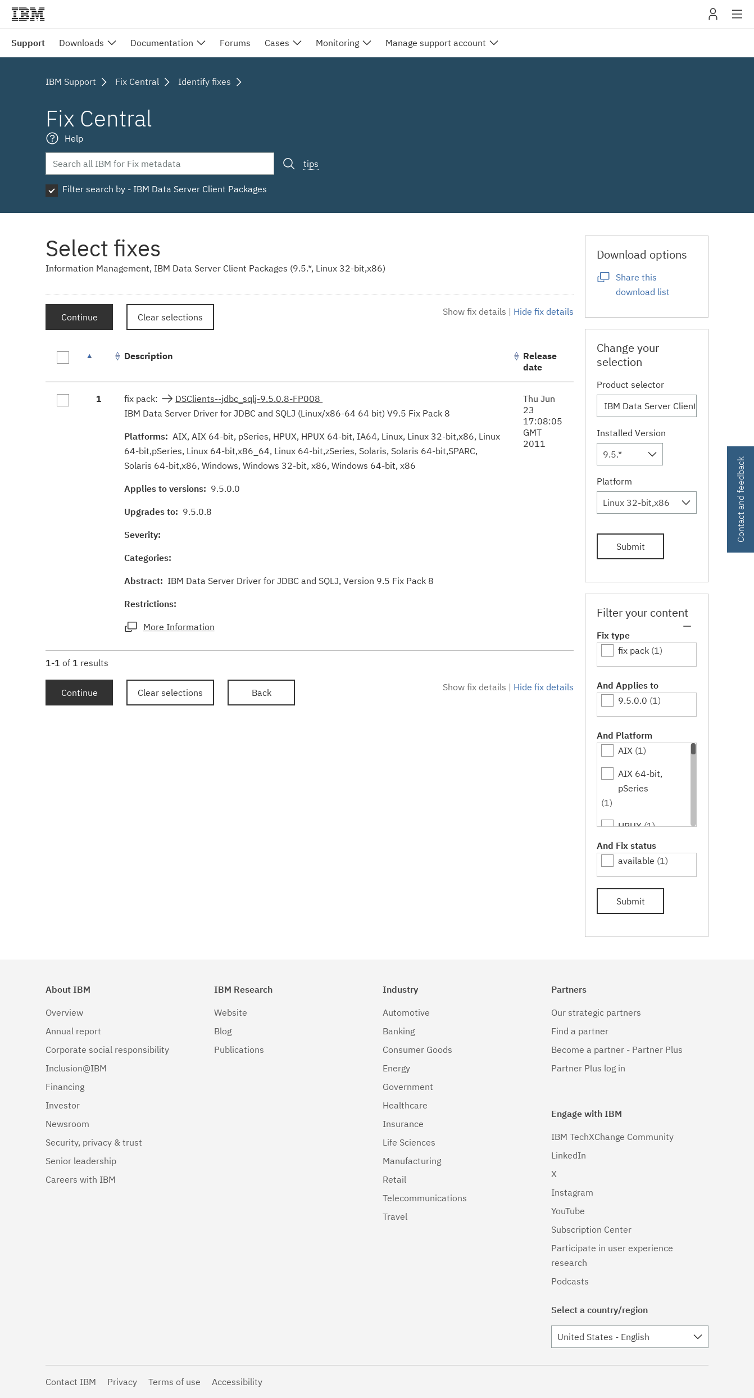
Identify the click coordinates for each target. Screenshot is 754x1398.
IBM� (28, 14)
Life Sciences (409, 1142)
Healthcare (405, 1105)
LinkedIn (568, 1155)
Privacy (122, 1381)
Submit (630, 546)
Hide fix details (544, 311)
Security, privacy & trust (94, 1142)
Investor (63, 1105)
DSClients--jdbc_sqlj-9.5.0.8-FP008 (249, 398)
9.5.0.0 (632, 700)
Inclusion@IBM (76, 1068)
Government (408, 1086)
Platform (614, 481)
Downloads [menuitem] (81, 42)
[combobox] (630, 454)
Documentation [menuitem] (161, 42)
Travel (395, 1216)
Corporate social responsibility (107, 1049)
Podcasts (570, 1281)
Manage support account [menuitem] (435, 42)
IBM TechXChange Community (612, 1136)
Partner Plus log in (588, 1068)
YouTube (568, 1210)
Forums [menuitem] (235, 42)
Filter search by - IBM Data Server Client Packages (164, 188)
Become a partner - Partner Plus (617, 1049)
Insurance (403, 1123)
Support (28, 42)
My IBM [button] (713, 18)
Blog (222, 1031)
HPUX (630, 825)
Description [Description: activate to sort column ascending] (148, 355)
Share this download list (643, 284)
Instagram (572, 1192)
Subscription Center (591, 1229)
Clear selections (170, 317)
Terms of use (174, 1381)
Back (261, 692)
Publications (239, 1049)
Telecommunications (425, 1198)
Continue (79, 317)
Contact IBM (71, 1381)
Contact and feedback (740, 499)
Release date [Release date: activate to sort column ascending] (540, 361)
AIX (625, 750)
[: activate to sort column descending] (99, 361)
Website (230, 1012)
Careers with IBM (81, 1179)
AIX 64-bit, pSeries (640, 781)
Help (74, 138)
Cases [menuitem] (277, 42)
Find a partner (579, 1031)
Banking (399, 1031)
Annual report (73, 1031)
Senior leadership (81, 1160)
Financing (65, 1086)
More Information (179, 626)
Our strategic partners (596, 1012)
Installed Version (631, 432)
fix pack (633, 650)
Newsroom (67, 1123)
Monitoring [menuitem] (337, 42)
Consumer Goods (417, 1049)
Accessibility (237, 1381)
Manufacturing (412, 1160)
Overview (64, 1012)
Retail (394, 1179)
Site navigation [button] (737, 19)
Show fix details (474, 311)
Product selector (630, 384)
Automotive (406, 1012)
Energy (396, 1068)
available (636, 860)
